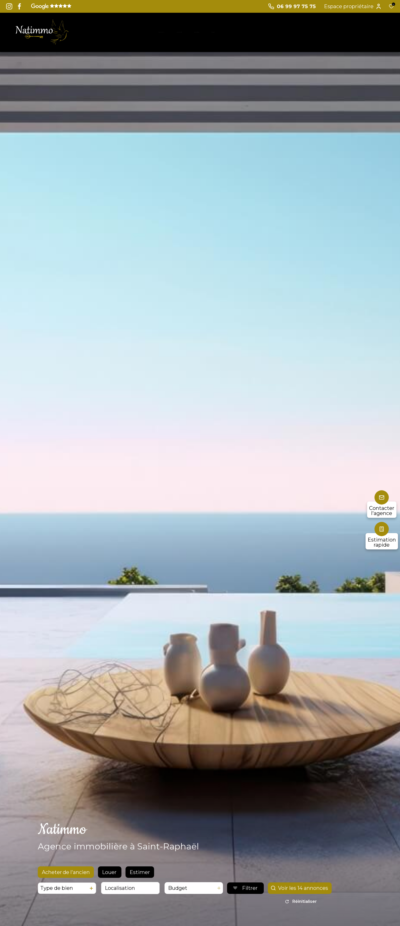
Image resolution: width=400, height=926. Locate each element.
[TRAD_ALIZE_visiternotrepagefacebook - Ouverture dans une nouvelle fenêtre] (19, 6)
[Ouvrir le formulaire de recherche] (245, 891)
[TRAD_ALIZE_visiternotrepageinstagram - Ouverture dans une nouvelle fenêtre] (9, 6)
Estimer (140, 876)
